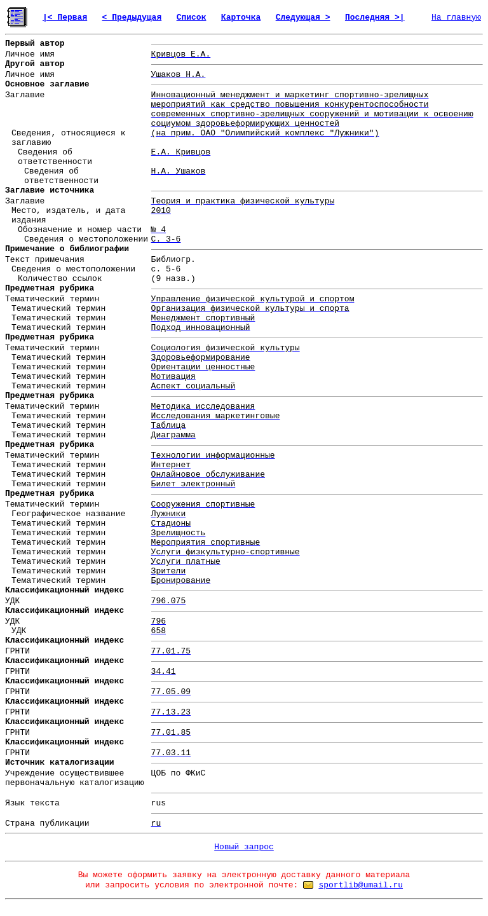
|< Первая (65, 17)
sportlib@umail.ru (360, 885)
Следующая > (303, 17)
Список (192, 17)
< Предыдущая (132, 17)
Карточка (241, 17)
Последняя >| (375, 17)
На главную (456, 17)
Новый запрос (244, 847)
